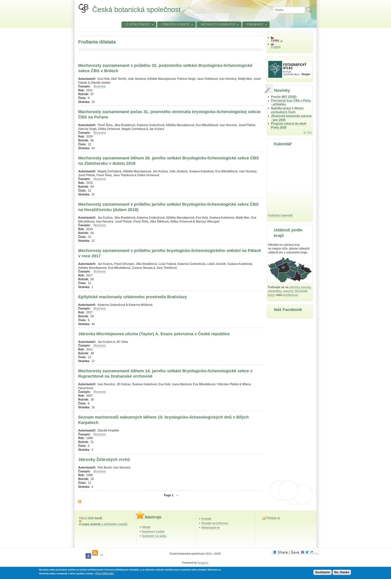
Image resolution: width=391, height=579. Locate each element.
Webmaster (210, 527)
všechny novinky (300, 287)
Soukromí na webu (154, 536)
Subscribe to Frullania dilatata (79, 501)
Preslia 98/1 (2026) (284, 96)
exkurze (288, 291)
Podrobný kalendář (280, 215)
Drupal (203, 562)
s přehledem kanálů (104, 524)
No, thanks (341, 572)
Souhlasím (322, 572)
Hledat (146, 527)
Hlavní (90, 518)
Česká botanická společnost (136, 10)
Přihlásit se (273, 518)
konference (290, 295)
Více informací (104, 573)
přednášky (274, 291)
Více (309, 132)
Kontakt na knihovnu (214, 523)
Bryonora (100, 86)
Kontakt (206, 518)
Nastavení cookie (153, 531)
